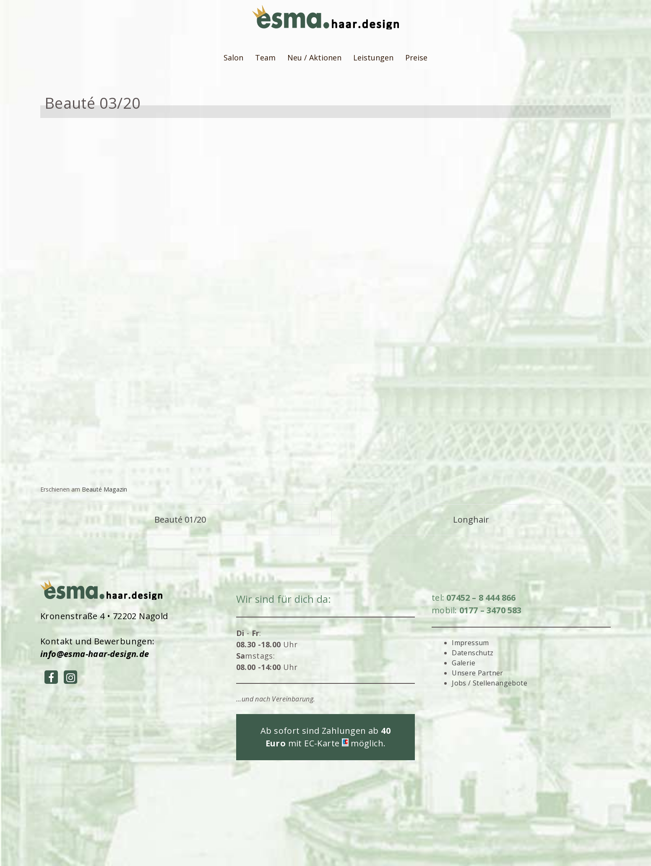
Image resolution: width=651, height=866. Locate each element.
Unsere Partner (477, 673)
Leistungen (373, 57)
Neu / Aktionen (314, 57)
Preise (416, 57)
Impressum (470, 642)
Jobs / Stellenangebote (489, 683)
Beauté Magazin (104, 489)
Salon (233, 57)
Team (265, 57)
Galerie (463, 662)
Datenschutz (472, 652)
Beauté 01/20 (180, 519)
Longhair (471, 519)
